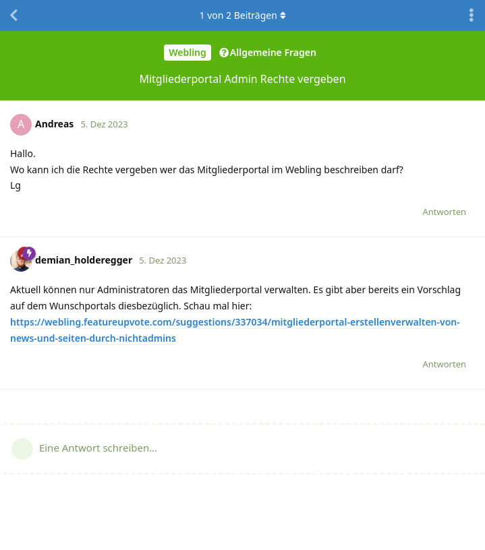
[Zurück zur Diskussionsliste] (13, 15)
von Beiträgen (242, 15)
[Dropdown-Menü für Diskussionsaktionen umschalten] (471, 15)
